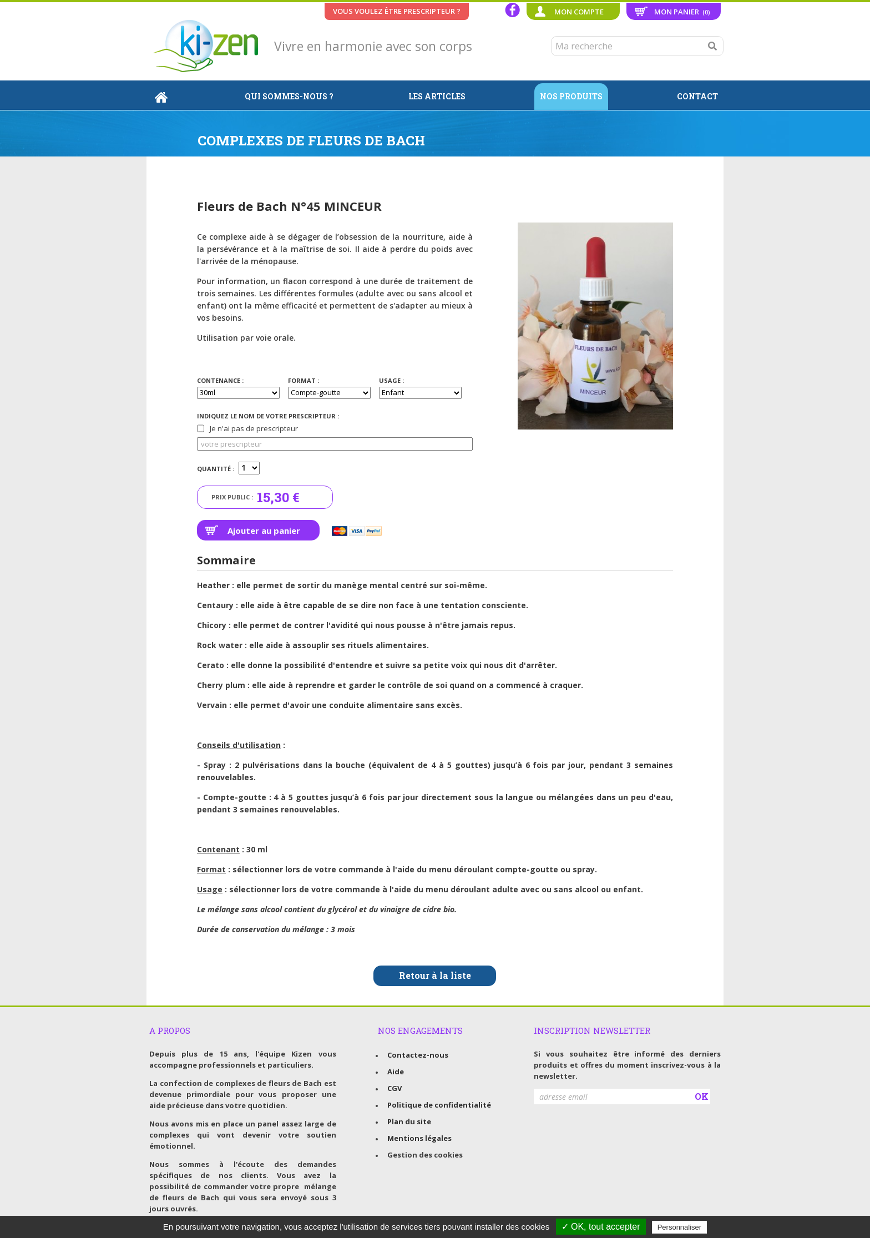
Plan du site (409, 1121)
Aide (395, 1072)
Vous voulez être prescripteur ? (397, 11)
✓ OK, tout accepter (601, 1226)
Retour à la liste (435, 975)
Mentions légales (419, 1138)
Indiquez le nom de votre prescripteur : (268, 416)
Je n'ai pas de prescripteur (247, 428)
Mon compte (579, 12)
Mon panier (682, 12)
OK (702, 1096)
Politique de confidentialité (439, 1105)
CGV (394, 1088)
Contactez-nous (417, 1055)
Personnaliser (679, 1227)
